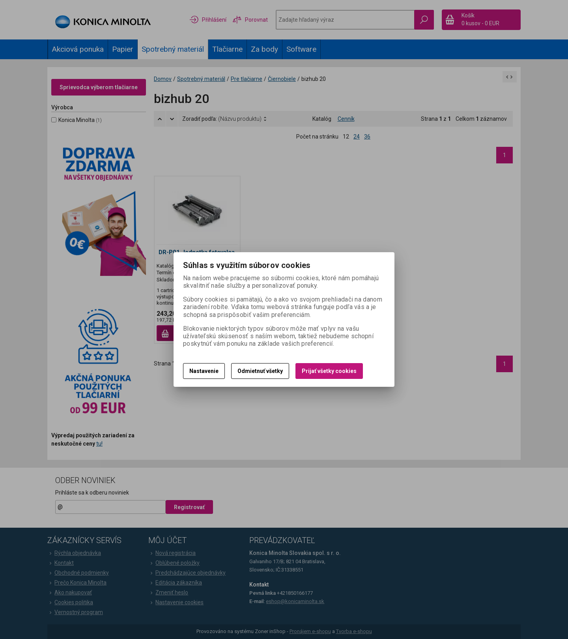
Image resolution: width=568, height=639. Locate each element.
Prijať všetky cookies (329, 371)
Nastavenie (204, 371)
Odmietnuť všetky (260, 371)
